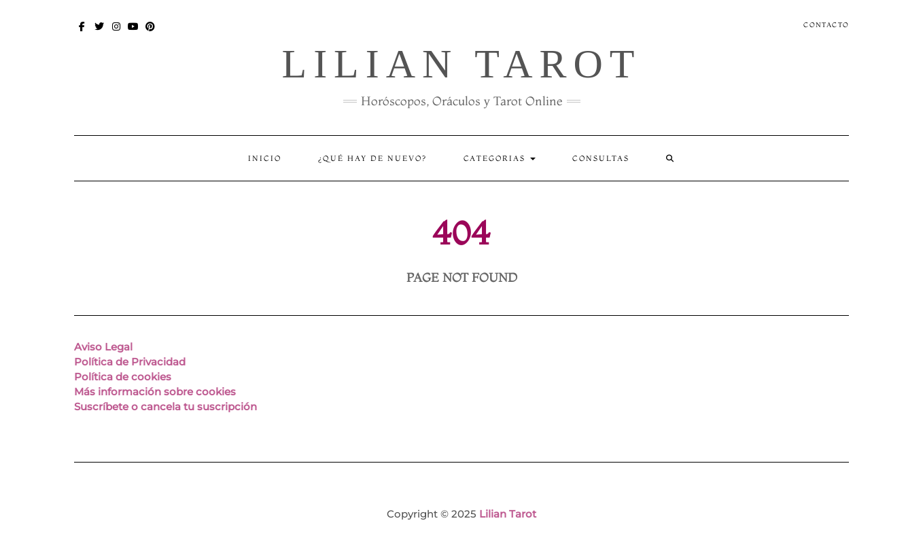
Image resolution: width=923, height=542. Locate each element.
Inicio (264, 158)
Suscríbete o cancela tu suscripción (165, 406)
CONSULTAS (600, 158)
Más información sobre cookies (155, 391)
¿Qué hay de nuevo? (372, 158)
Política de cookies (122, 376)
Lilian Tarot (461, 63)
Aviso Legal (103, 346)
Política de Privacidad (130, 361)
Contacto (826, 24)
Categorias (500, 158)
